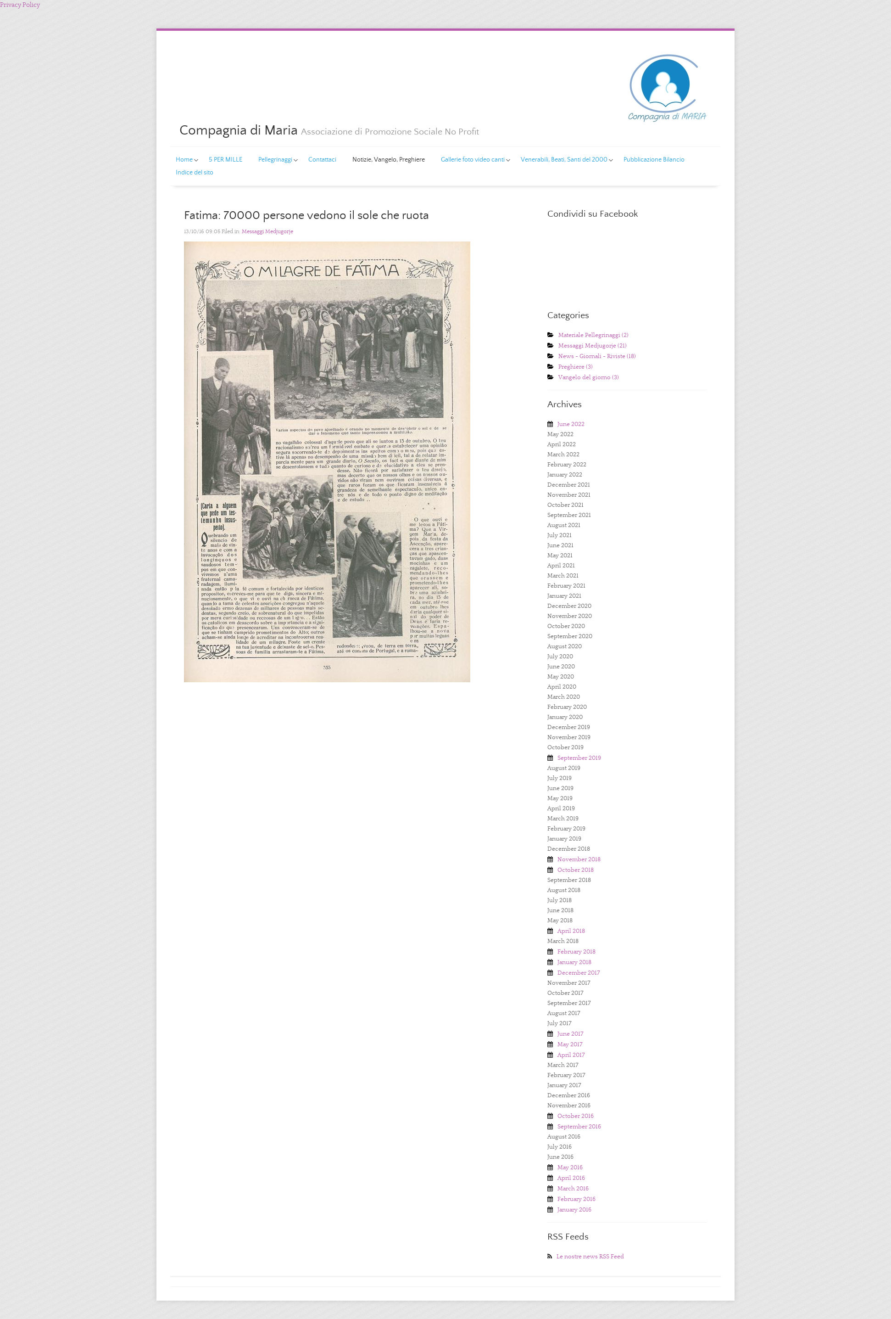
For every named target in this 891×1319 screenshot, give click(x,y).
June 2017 (570, 1034)
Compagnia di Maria (238, 130)
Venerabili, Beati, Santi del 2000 (561, 161)
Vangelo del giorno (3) (588, 377)
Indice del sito (194, 172)
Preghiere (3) (575, 367)
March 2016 (573, 1188)
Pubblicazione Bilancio (654, 159)
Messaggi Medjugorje (267, 232)
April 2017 (571, 1055)
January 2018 (574, 962)
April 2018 (571, 931)
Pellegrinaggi (272, 161)
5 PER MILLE (225, 159)
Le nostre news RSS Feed (590, 1256)
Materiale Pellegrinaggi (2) (593, 335)
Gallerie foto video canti (470, 161)
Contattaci (322, 159)
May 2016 (570, 1167)
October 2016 (575, 1116)
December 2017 (578, 973)
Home (181, 161)
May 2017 (570, 1044)
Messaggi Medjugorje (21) (592, 345)
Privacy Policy (20, 5)
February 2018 (576, 952)
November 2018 (579, 859)
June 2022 (571, 424)
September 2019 (579, 758)
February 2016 (576, 1199)
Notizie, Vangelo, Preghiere (388, 159)
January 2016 (574, 1210)
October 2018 (575, 870)
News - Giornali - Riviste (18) (597, 356)
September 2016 (579, 1126)
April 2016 (571, 1178)
